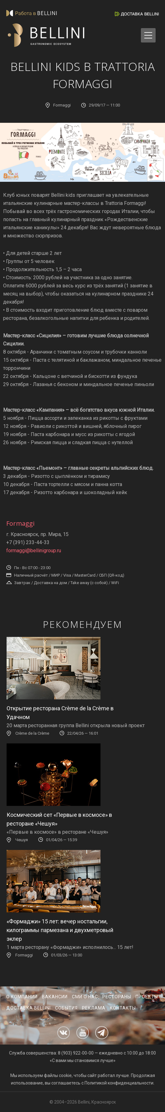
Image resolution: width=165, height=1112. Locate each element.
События (66, 1007)
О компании (22, 996)
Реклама (94, 1007)
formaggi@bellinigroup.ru (33, 551)
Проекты (147, 996)
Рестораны (116, 996)
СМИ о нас (85, 996)
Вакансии (55, 996)
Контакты (123, 1007)
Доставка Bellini (28, 1007)
